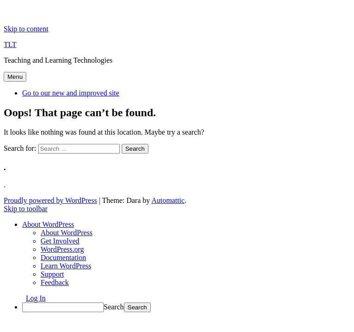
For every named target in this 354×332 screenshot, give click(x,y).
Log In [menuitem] (36, 298)
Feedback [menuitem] (55, 282)
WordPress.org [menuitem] (62, 249)
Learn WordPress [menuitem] (66, 266)
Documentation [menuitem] (63, 257)
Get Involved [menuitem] (60, 241)
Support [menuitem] (52, 274)
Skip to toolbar (25, 209)
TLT (10, 44)
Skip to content (26, 29)
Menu (15, 76)
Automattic (167, 200)
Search (114, 307)
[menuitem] (48, 224)
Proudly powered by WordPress (50, 200)
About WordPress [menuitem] (67, 233)
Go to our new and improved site (70, 93)
